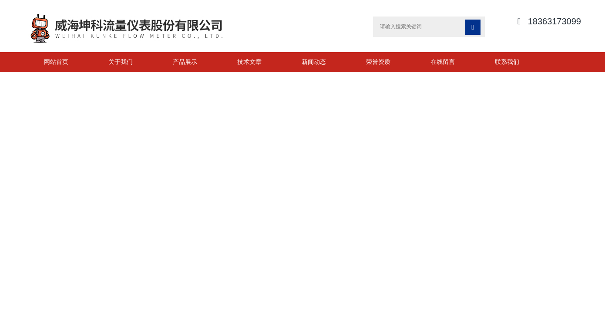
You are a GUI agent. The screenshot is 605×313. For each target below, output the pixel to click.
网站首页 (56, 61)
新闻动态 (314, 61)
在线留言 (442, 61)
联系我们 (507, 61)
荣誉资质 (378, 61)
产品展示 (185, 61)
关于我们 (120, 61)
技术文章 (249, 61)
